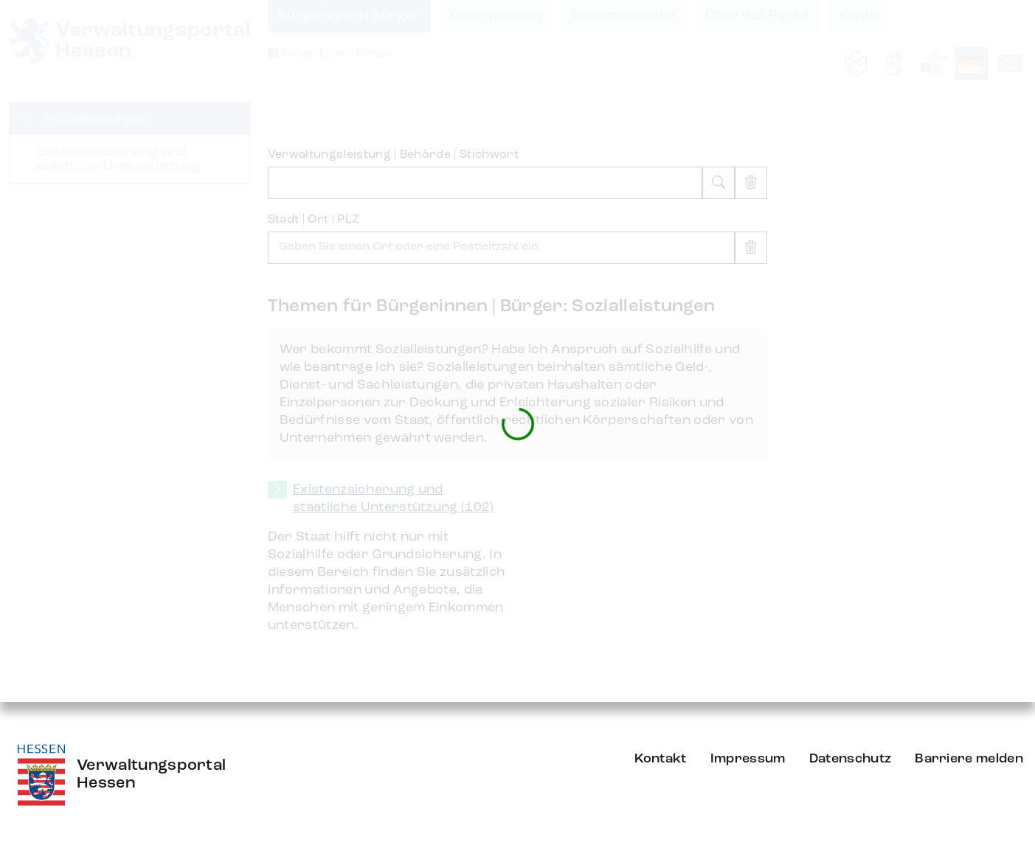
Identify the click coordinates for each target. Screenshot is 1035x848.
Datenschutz (850, 758)
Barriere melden (969, 758)
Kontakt (660, 758)
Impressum (748, 758)
